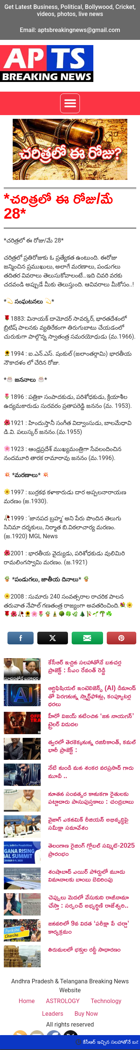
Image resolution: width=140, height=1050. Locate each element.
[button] (70, 103)
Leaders (52, 1013)
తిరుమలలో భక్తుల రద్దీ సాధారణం (84, 949)
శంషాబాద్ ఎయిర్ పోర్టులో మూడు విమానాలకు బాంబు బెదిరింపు (86, 875)
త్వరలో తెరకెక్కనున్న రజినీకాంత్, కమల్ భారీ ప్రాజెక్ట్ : (92, 745)
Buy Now (86, 1013)
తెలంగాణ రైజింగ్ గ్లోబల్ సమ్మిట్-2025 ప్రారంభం (91, 849)
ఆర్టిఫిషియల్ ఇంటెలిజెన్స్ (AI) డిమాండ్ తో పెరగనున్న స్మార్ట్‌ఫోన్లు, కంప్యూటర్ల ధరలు (92, 695)
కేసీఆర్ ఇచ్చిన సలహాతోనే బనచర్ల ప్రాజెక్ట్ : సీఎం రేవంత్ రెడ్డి (84, 666)
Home (27, 1001)
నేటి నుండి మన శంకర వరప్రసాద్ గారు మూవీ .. (91, 771)
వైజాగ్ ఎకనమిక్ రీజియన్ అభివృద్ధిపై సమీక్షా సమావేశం (88, 823)
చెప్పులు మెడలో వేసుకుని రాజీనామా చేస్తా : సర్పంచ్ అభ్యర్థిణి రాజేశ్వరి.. (88, 901)
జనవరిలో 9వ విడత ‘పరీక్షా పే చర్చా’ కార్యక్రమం (88, 927)
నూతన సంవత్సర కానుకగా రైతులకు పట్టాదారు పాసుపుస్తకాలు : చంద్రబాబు (91, 797)
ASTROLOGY (63, 1001)
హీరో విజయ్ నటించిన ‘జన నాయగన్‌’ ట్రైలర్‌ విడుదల (91, 719)
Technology (106, 1001)
